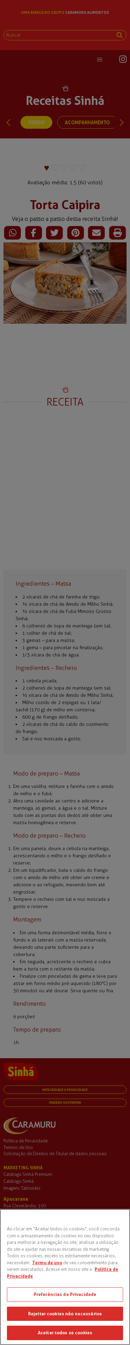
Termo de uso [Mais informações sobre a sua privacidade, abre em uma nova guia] (47, 1262)
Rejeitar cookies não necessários (65, 1313)
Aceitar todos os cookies (65, 1332)
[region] (65, 1277)
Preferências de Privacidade (65, 1294)
